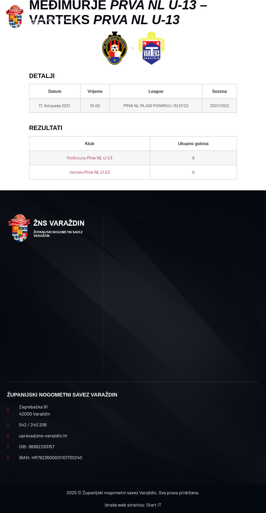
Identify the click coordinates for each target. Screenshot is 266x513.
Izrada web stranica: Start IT (133, 505)
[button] (90, 16)
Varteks (90, 172)
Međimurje (89, 157)
